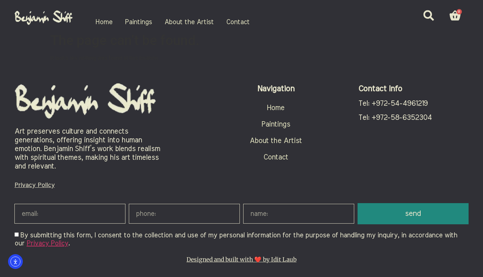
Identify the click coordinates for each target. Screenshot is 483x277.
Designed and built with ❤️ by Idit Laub (241, 259)
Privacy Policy (34, 185)
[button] (429, 15)
